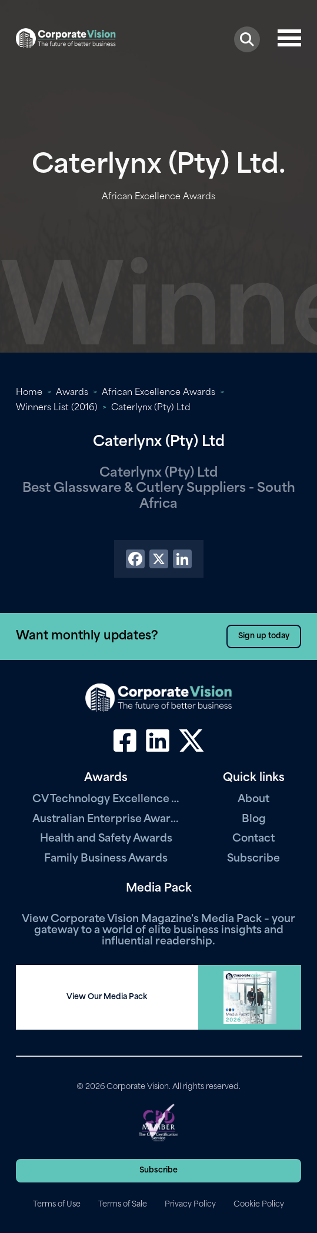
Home (29, 392)
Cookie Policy (258, 1204)
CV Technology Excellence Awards (105, 800)
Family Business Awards (106, 859)
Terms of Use (57, 1204)
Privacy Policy (190, 1204)
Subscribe (253, 859)
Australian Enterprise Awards (105, 820)
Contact (253, 839)
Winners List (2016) (57, 408)
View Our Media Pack (106, 997)
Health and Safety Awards (106, 839)
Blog (254, 820)
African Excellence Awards (158, 392)
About (253, 800)
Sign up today (263, 636)
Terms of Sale (122, 1204)
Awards (72, 392)
